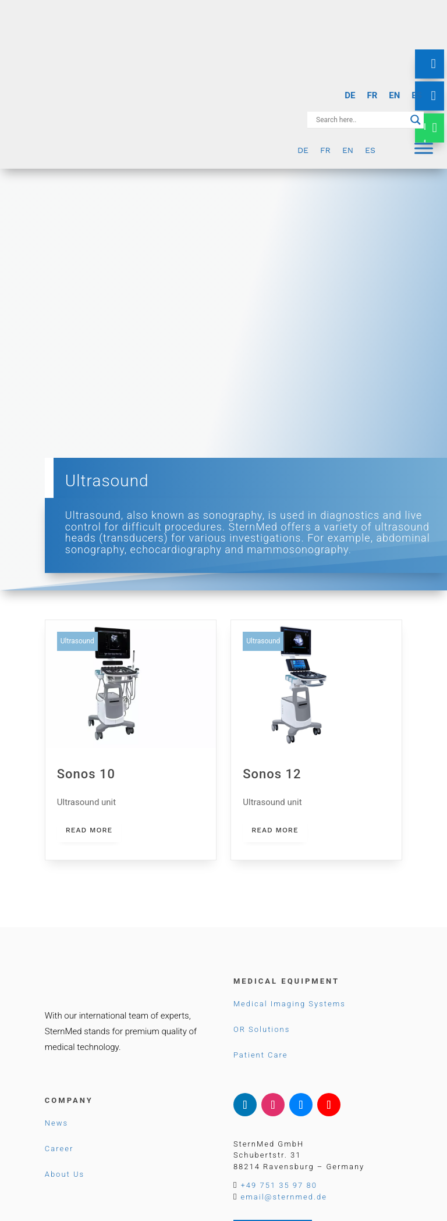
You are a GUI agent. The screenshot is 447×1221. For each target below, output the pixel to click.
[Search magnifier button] (415, 120)
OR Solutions (261, 1029)
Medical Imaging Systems (289, 1003)
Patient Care (260, 1055)
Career (59, 1148)
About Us (64, 1174)
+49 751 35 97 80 (279, 1185)
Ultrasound (77, 641)
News (56, 1123)
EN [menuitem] (394, 95)
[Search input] (360, 120)
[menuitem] (350, 96)
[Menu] (423, 148)
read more (89, 830)
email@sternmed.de (284, 1196)
